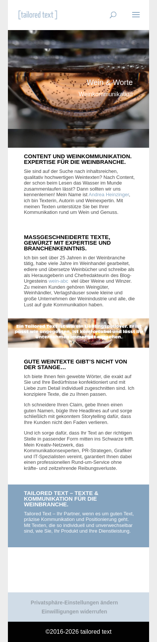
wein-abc (59, 281)
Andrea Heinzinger (108, 194)
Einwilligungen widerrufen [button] (74, 612)
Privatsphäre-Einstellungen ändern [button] (74, 603)
